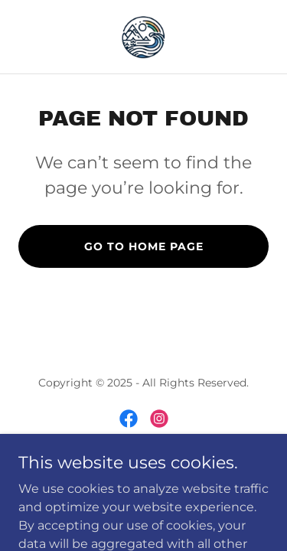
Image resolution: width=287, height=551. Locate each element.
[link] (143, 36)
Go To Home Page (144, 246)
